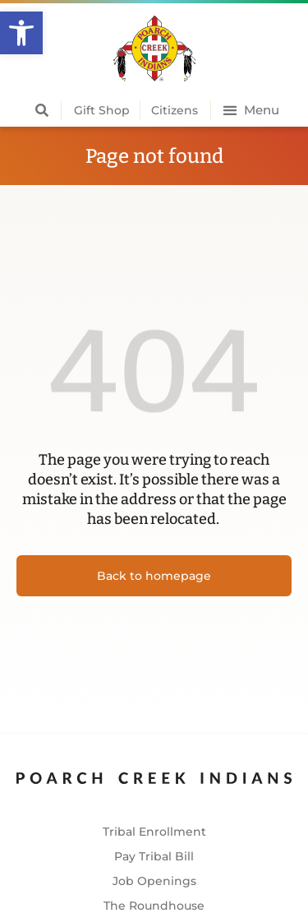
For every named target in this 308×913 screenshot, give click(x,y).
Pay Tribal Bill (154, 856)
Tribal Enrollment (154, 831)
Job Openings (154, 881)
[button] (21, 33)
